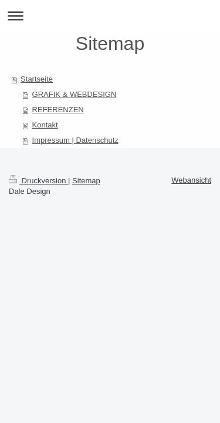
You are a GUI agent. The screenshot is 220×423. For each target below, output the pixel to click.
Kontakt (45, 124)
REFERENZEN (58, 109)
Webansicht (191, 180)
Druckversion (38, 180)
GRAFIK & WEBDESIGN (74, 94)
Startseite (37, 79)
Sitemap (86, 180)
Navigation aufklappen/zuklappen (110, 15)
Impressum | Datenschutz (75, 140)
